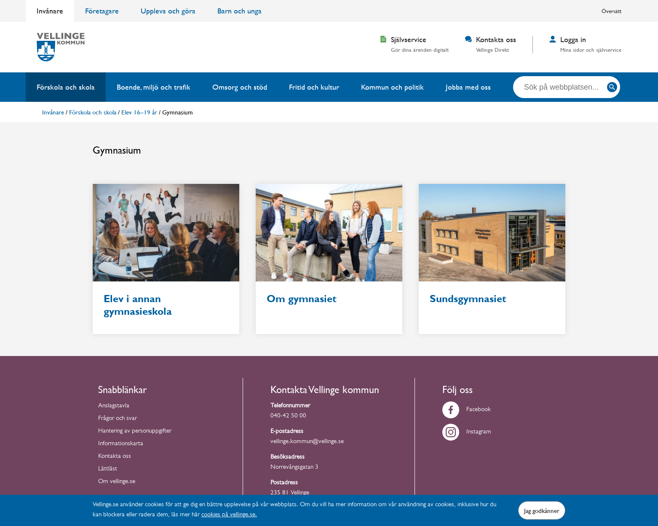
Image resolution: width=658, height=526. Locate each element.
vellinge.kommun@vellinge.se (307, 442)
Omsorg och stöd (239, 86)
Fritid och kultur (314, 86)
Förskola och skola (66, 86)
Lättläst (107, 469)
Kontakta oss (114, 457)
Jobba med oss (468, 86)
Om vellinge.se (116, 482)
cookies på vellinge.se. (229, 515)
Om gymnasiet (302, 299)
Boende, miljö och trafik (153, 86)
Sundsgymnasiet (468, 299)
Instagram (466, 432)
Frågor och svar (117, 419)
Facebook (466, 410)
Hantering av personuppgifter (134, 431)
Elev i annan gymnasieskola (138, 305)
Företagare (102, 10)
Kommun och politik (392, 86)
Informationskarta (120, 444)
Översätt (611, 11)
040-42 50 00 (288, 416)
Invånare (50, 10)
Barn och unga (239, 10)
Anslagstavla (113, 406)
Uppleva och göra (168, 10)
